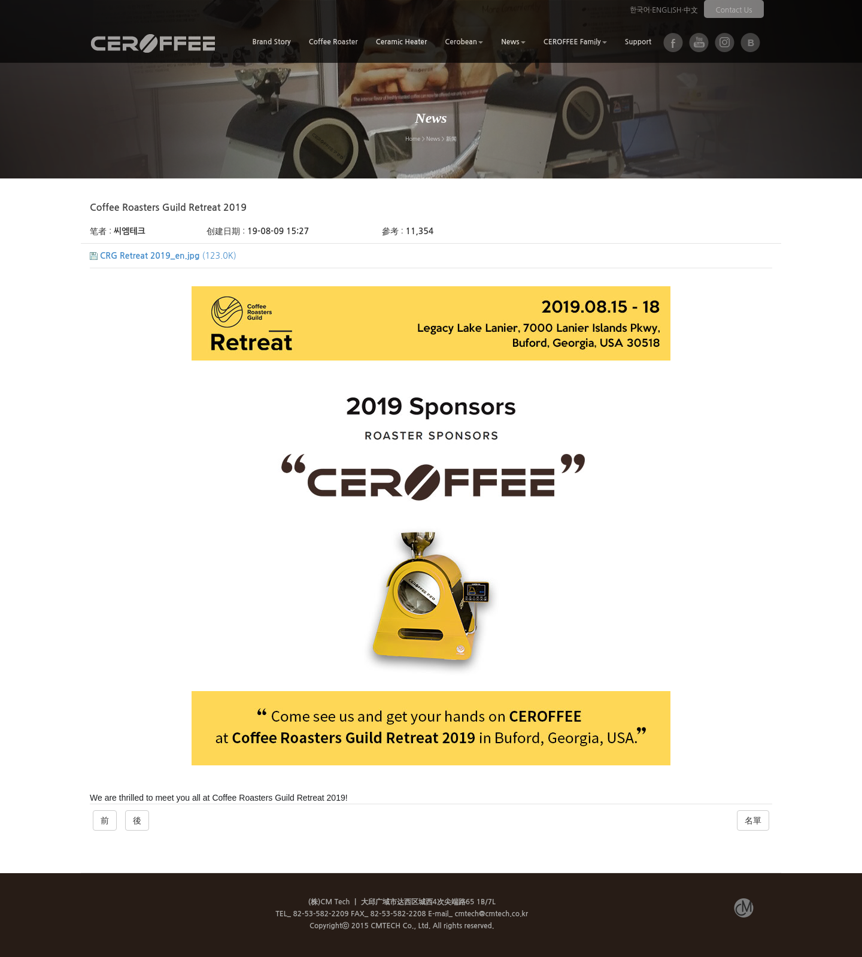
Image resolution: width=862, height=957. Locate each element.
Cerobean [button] (464, 42)
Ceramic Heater (401, 42)
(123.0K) (163, 256)
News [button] (513, 42)
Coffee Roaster (333, 42)
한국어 (640, 10)
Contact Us (734, 10)
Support (638, 42)
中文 (691, 10)
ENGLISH (666, 10)
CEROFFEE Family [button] (575, 42)
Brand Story (271, 42)
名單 (753, 820)
